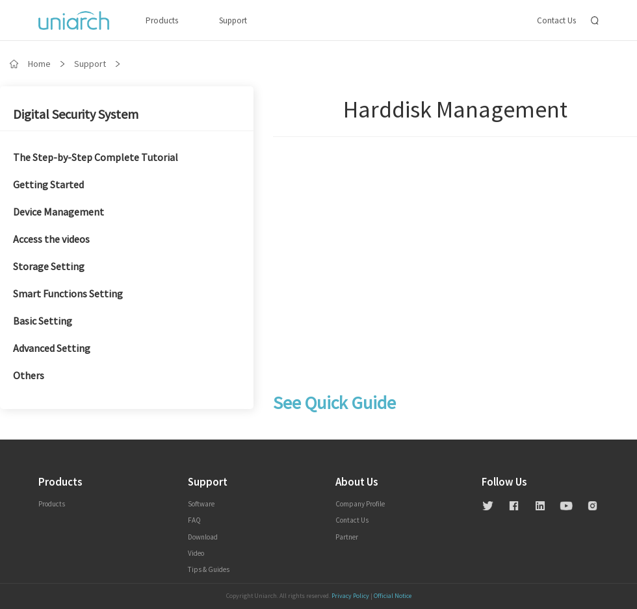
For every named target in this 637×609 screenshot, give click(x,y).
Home (39, 63)
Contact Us (556, 20)
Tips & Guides (208, 569)
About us (356, 482)
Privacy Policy (350, 596)
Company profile (360, 503)
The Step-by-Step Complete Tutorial (95, 157)
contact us (352, 520)
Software (201, 503)
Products (162, 20)
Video (196, 553)
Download (203, 536)
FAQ (194, 520)
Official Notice (392, 596)
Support (233, 20)
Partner (346, 536)
